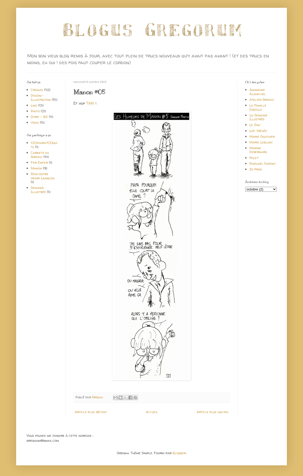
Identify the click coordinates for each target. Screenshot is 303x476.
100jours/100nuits (44, 144)
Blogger (179, 453)
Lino (34, 105)
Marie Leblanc (261, 142)
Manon (36, 168)
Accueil (152, 411)
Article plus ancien (212, 411)
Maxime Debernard (258, 150)
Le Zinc (255, 124)
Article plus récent (91, 411)
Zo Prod (255, 169)
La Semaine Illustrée (258, 117)
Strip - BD (39, 116)
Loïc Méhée (258, 130)
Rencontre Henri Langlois (43, 175)
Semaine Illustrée (38, 189)
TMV (90, 103)
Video (35, 122)
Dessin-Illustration (41, 97)
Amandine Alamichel (257, 91)
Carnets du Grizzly (40, 154)
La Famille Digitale (257, 107)
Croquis (37, 89)
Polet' (254, 157)
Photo (35, 111)
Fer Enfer (39, 162)
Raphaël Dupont (262, 163)
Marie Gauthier (262, 136)
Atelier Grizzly (261, 99)
